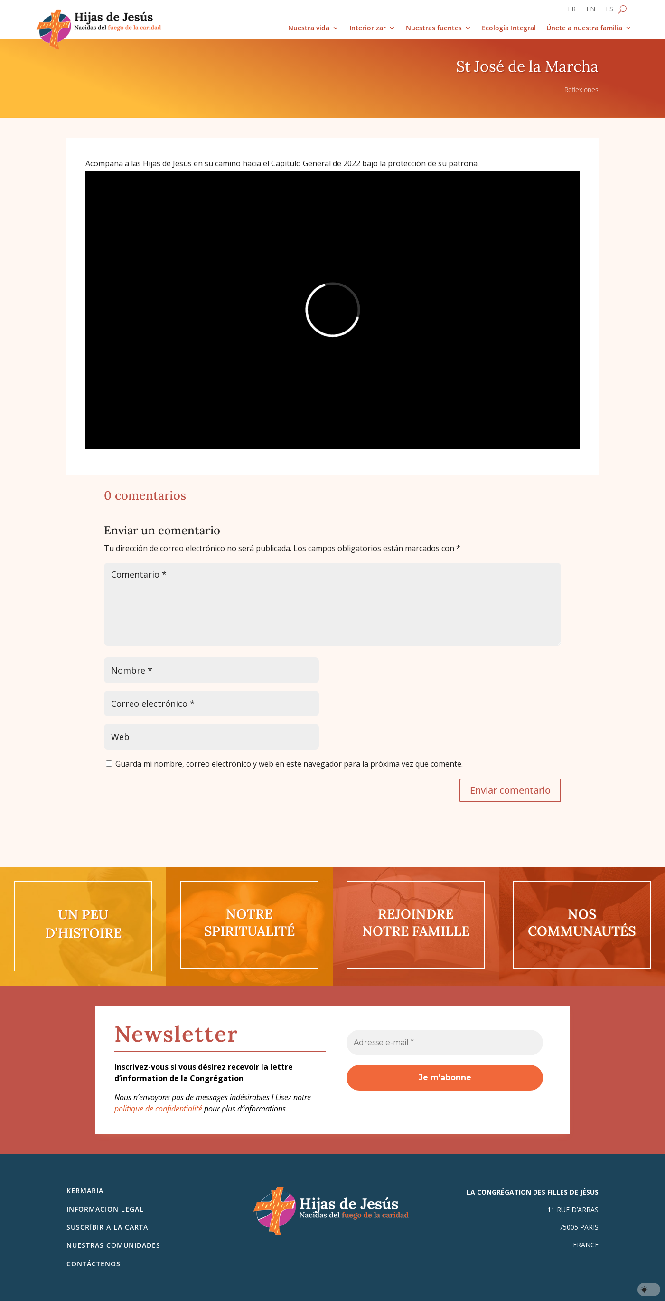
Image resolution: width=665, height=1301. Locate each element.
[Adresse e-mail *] (445, 1042)
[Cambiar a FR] (572, 11)
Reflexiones (581, 89)
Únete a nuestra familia (584, 28)
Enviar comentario (510, 790)
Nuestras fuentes (434, 28)
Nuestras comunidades (113, 1245)
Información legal (105, 1209)
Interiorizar (367, 28)
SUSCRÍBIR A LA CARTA (107, 1227)
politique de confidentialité (158, 1108)
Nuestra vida (308, 28)
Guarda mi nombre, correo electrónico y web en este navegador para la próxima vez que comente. (289, 764)
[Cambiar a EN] (590, 11)
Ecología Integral (509, 28)
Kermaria (84, 1190)
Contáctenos (93, 1263)
